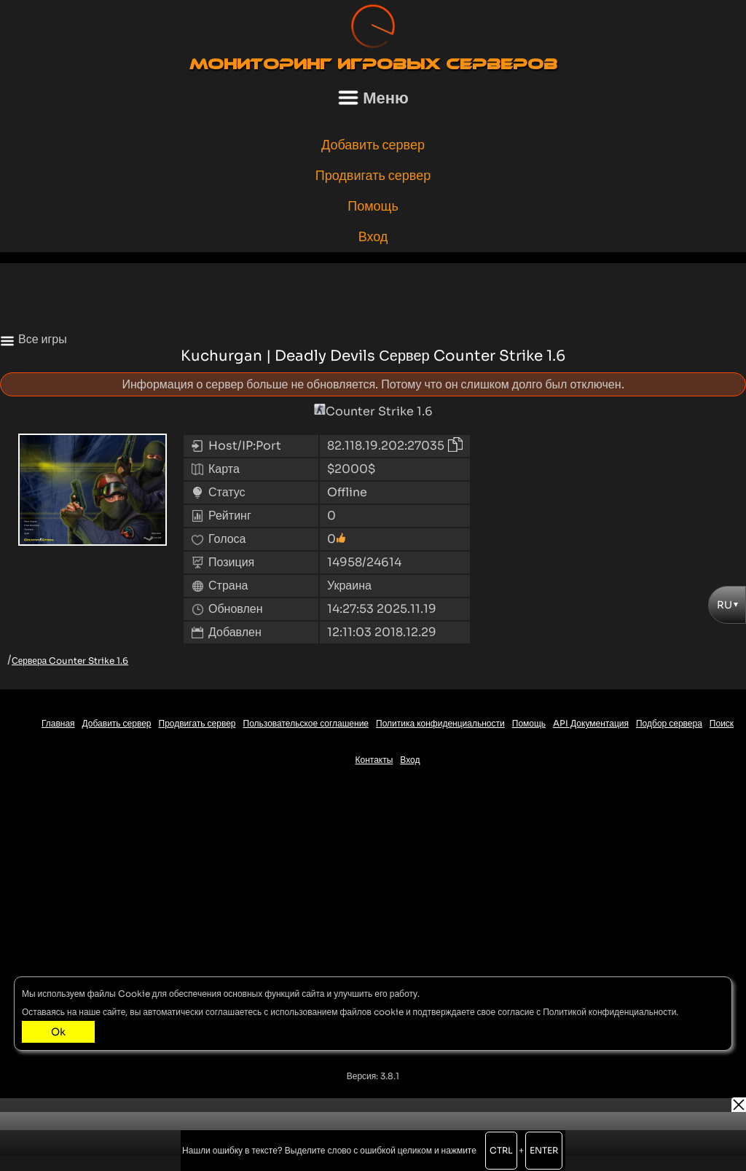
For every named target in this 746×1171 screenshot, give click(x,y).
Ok (58, 1031)
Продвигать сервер (373, 176)
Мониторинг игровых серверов (373, 64)
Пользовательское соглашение (306, 723)
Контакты (374, 759)
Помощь (373, 206)
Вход (373, 237)
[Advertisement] (373, 296)
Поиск (722, 723)
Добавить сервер (373, 145)
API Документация (591, 723)
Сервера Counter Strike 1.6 (70, 660)
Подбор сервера (669, 723)
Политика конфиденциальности (440, 723)
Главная (58, 723)
